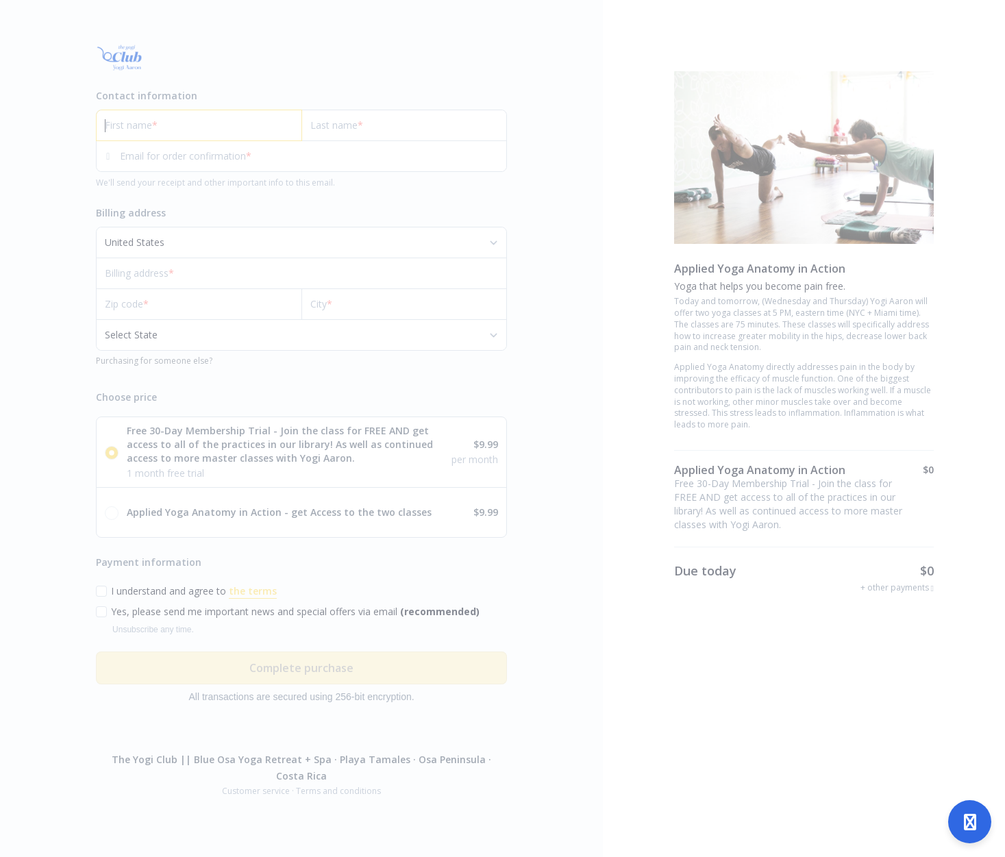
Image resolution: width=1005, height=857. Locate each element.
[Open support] (969, 821)
